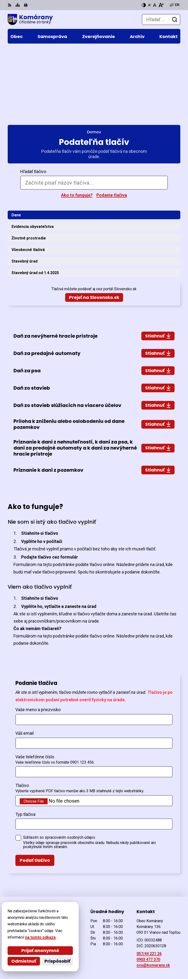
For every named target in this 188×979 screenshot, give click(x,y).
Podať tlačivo (35, 786)
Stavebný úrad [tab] (25, 187)
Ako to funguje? (77, 121)
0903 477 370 (148, 885)
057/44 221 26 (149, 880)
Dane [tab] (16, 141)
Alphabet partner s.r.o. (73, 953)
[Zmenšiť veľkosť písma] (149, 5)
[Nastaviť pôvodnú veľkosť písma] (154, 5)
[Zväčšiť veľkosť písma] (161, 5)
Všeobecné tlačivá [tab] (28, 176)
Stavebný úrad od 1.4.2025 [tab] (35, 199)
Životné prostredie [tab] (29, 164)
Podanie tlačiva (111, 121)
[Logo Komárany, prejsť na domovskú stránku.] (30, 19)
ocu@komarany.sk (153, 891)
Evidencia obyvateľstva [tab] (33, 152)
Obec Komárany (64, 959)
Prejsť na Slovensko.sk (94, 224)
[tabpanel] (94, 329)
